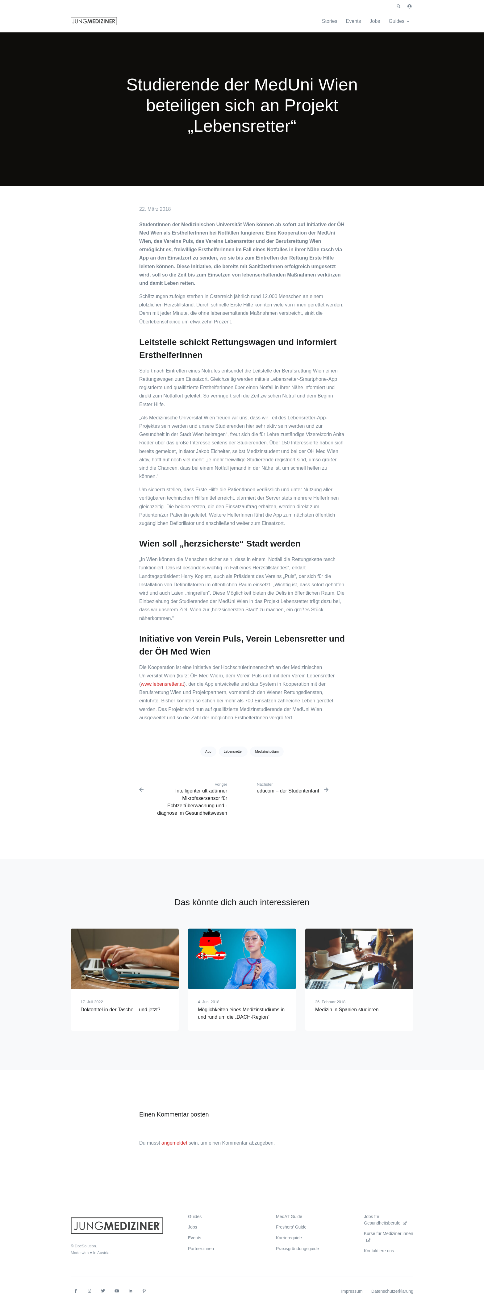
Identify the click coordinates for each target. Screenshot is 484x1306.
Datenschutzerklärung (392, 1291)
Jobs (375, 21)
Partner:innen (201, 1248)
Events (353, 21)
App (208, 751)
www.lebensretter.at (162, 684)
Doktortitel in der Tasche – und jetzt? (121, 1009)
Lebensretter (233, 751)
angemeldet (174, 1143)
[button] (398, 6)
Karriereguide (289, 1237)
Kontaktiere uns (379, 1250)
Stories (329, 21)
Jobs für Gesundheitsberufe (385, 1219)
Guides (396, 21)
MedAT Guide (289, 1216)
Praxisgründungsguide (297, 1248)
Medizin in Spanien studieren (346, 1009)
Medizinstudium (266, 751)
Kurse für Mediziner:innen (388, 1236)
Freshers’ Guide (291, 1227)
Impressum (351, 1291)
